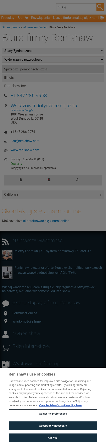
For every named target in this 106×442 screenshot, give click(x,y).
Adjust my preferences (53, 419)
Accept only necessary (53, 431)
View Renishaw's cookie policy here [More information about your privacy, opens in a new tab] (60, 411)
